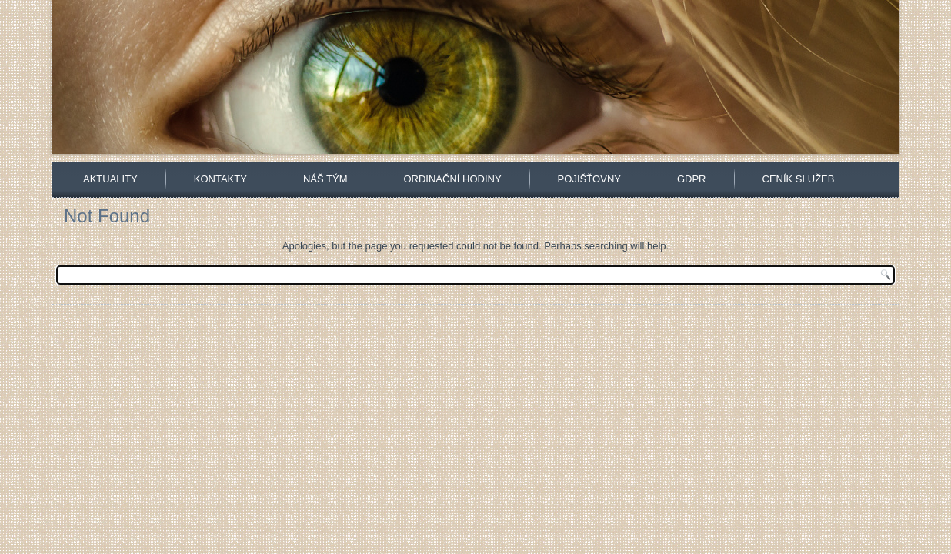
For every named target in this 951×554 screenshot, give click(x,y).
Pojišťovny (589, 179)
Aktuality (110, 179)
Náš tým (325, 179)
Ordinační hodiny (452, 179)
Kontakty (220, 179)
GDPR (691, 179)
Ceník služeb (798, 179)
